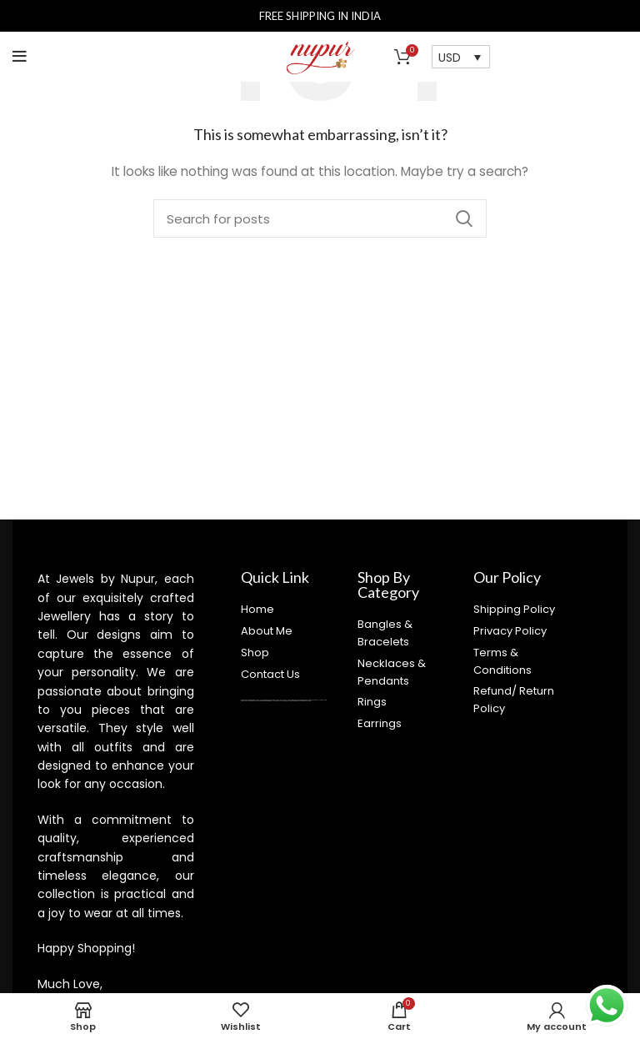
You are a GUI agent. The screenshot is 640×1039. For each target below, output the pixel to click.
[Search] (320, 218)
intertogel (270, 700)
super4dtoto (261, 700)
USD (449, 57)
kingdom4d (254, 700)
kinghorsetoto (288, 700)
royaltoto (248, 700)
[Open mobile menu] (19, 56)
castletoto (282, 700)
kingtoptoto (295, 700)
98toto (266, 700)
